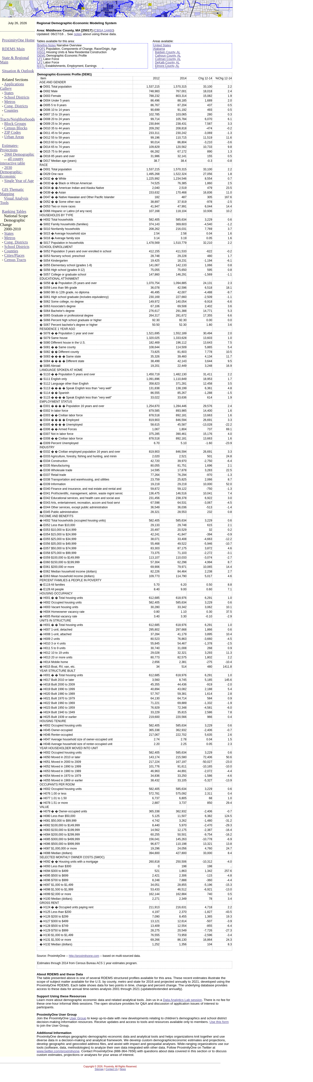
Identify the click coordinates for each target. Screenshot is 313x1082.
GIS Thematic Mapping (12, 191)
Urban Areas (14, 137)
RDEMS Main (13, 49)
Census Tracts (15, 260)
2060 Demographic (19, 154)
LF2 (40, 62)
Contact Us (112, 1069)
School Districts (16, 97)
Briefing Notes (46, 45)
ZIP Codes (12, 132)
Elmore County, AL (167, 66)
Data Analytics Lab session (182, 1000)
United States (162, 45)
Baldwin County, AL (167, 52)
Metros (9, 102)
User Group (77, 1018)
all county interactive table (12, 161)
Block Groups (15, 124)
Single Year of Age (19, 181)
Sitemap (99, 1069)
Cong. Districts (16, 106)
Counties (11, 110)
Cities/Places (14, 255)
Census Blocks (15, 128)
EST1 (41, 66)
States (8, 93)
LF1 (40, 59)
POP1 (41, 49)
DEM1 (41, 55)
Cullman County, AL (168, 59)
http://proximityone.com (84, 956)
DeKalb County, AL (167, 62)
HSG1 (41, 52)
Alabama (159, 49)
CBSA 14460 (103, 30)
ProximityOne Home (18, 40)
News (123, 1069)
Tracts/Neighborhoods (17, 119)
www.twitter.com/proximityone (58, 1051)
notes (78, 34)
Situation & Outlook (18, 71)
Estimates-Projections (9, 147)
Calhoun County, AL (168, 55)
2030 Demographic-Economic (11, 171)
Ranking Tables (14, 211)
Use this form (219, 1022)
